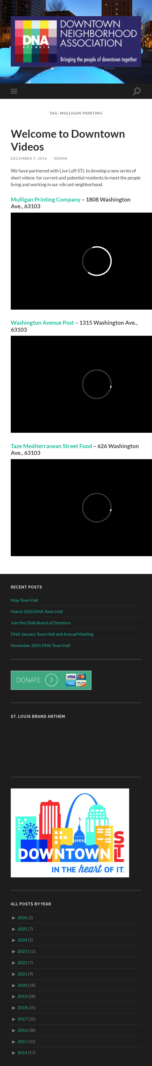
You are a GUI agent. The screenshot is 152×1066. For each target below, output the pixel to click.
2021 (22, 973)
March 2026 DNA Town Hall (37, 611)
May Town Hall (24, 600)
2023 (22, 951)
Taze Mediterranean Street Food (51, 445)
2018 (22, 1007)
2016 (22, 1030)
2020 (22, 985)
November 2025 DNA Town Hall (40, 645)
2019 (22, 996)
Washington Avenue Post (42, 322)
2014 (22, 1052)
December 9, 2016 (29, 158)
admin (60, 158)
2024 (22, 939)
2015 (22, 1041)
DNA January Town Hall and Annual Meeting (52, 633)
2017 (22, 1018)
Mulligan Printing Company (45, 199)
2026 (22, 917)
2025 (22, 928)
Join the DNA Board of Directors (41, 622)
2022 (22, 962)
